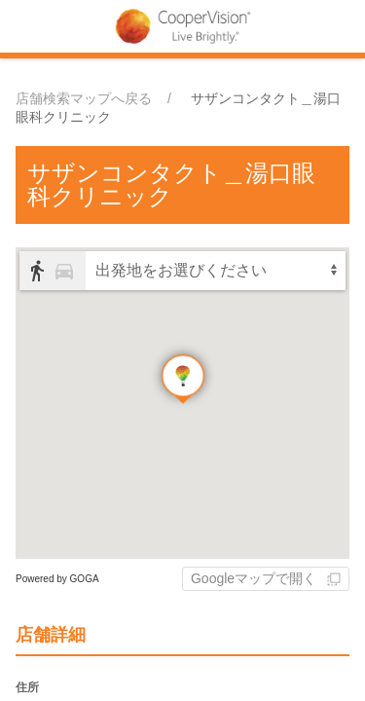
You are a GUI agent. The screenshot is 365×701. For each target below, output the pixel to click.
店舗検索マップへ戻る (84, 98)
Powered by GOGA (57, 578)
